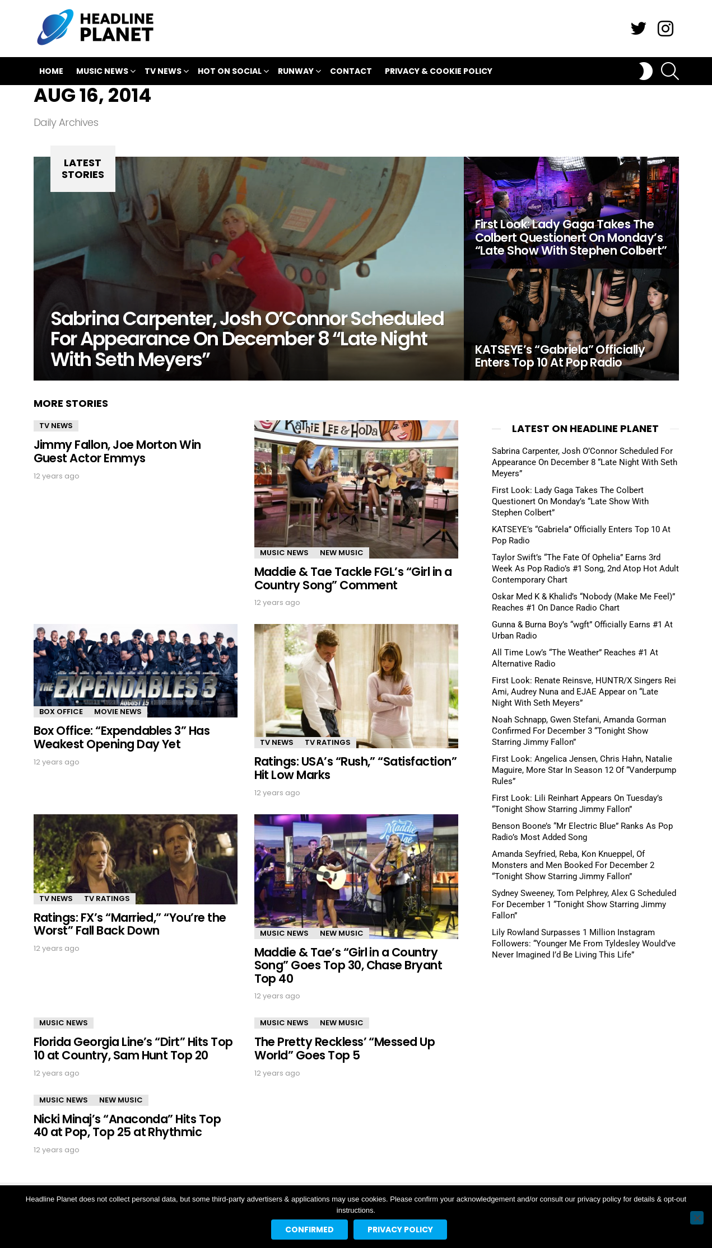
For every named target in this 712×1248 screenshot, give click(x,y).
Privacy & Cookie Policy (438, 71)
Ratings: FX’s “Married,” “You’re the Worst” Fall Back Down (130, 924)
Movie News (118, 711)
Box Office (61, 711)
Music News (102, 72)
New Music (342, 552)
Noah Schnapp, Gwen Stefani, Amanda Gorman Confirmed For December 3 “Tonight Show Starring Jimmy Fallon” (579, 731)
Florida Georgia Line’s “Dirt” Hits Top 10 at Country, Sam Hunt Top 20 (133, 1048)
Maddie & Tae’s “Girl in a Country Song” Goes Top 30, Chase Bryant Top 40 (348, 965)
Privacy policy (400, 1229)
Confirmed (309, 1229)
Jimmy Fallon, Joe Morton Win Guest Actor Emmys (117, 451)
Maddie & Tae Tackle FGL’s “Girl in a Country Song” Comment (353, 578)
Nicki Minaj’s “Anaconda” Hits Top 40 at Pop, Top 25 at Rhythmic (127, 1126)
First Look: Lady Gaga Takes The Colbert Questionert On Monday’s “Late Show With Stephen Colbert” (570, 501)
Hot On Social (230, 72)
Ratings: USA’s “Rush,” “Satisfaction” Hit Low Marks (355, 768)
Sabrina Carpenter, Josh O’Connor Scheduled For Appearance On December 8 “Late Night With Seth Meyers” (584, 462)
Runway (296, 72)
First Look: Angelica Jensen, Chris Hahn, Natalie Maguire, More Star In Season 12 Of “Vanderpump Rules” (584, 770)
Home (51, 71)
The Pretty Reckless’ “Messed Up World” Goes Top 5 (344, 1048)
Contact (351, 71)
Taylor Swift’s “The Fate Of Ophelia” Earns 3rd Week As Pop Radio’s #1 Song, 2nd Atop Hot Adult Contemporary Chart (585, 568)
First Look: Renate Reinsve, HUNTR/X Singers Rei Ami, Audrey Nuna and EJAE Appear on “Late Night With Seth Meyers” (584, 691)
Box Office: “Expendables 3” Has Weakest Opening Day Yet (122, 737)
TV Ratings (328, 742)
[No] (697, 1217)
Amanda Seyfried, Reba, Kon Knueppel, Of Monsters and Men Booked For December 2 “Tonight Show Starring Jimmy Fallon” (573, 865)
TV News (163, 72)
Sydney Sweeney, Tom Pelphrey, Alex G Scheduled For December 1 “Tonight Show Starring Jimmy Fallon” (584, 904)
